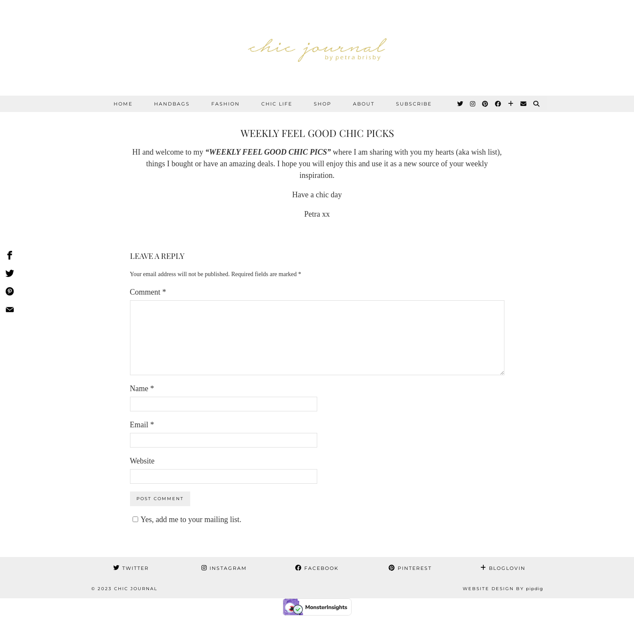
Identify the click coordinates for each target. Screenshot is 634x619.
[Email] (523, 104)
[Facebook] (498, 104)
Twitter (131, 568)
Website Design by (503, 588)
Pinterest (410, 568)
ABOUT (363, 104)
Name (142, 388)
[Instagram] (473, 104)
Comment (148, 292)
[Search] (536, 104)
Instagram (224, 568)
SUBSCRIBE (414, 104)
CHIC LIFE (276, 104)
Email (142, 424)
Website (142, 461)
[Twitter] (460, 104)
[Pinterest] (485, 104)
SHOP (322, 104)
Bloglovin (503, 568)
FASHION (225, 104)
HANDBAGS (172, 104)
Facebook (317, 568)
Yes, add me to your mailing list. (185, 519)
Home (123, 104)
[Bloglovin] (511, 104)
